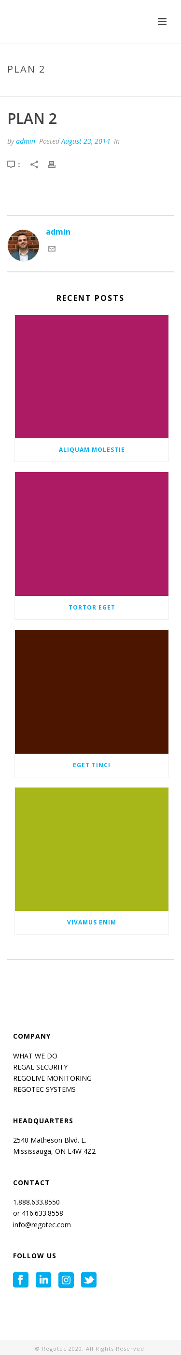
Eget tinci (92, 765)
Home (51, 89)
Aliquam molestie (92, 450)
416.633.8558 (41, 1213)
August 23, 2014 (85, 141)
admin (25, 141)
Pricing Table (89, 89)
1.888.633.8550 (37, 1201)
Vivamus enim (91, 922)
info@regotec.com (42, 1224)
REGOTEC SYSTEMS (44, 1089)
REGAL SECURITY (40, 1067)
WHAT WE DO (35, 1055)
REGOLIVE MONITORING (52, 1078)
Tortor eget (92, 607)
